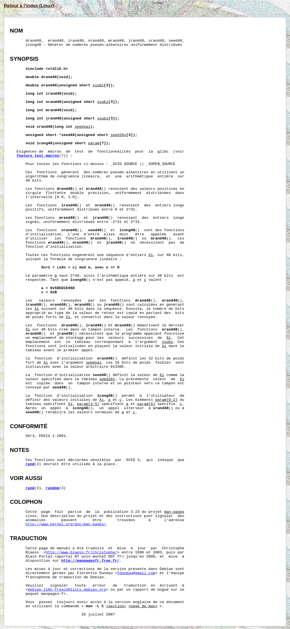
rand (30, 464)
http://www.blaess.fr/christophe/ (81, 552)
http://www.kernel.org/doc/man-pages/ (66, 524)
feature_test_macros (38, 156)
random (52, 488)
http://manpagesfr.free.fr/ (90, 561)
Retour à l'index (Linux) (29, 5)
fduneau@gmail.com (136, 573)
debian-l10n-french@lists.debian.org (67, 590)
